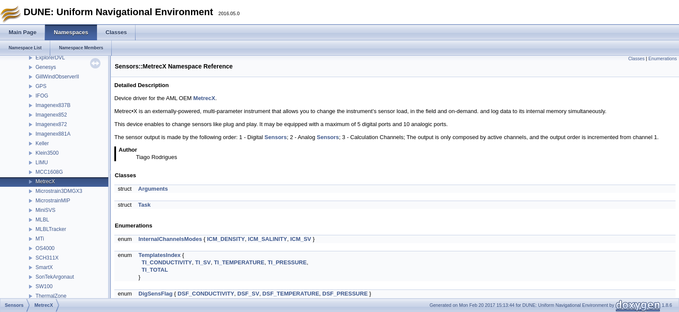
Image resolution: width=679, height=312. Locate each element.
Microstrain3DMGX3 (59, 191)
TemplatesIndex (160, 255)
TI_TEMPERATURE (239, 262)
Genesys (46, 67)
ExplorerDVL (50, 58)
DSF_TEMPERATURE (290, 293)
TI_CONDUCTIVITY (167, 262)
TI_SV (203, 262)
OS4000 (45, 248)
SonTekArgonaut (55, 277)
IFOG (42, 96)
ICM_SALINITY (267, 239)
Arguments (153, 188)
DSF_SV (248, 293)
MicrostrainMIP (53, 201)
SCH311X (47, 258)
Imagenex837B (53, 105)
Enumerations (662, 58)
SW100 (44, 286)
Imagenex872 (51, 124)
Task (144, 205)
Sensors (276, 137)
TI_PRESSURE (287, 262)
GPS (41, 86)
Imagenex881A (53, 134)
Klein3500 (47, 153)
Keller (42, 143)
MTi (40, 239)
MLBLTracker (51, 229)
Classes (636, 58)
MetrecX (45, 182)
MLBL (42, 220)
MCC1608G (49, 172)
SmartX (44, 267)
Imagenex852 (51, 115)
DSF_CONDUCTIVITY (206, 293)
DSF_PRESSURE (345, 293)
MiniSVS (45, 210)
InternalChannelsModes (170, 239)
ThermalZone (51, 296)
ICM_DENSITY (226, 239)
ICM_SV (300, 239)
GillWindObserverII (57, 77)
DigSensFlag (156, 293)
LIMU (42, 162)
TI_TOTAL (155, 269)
